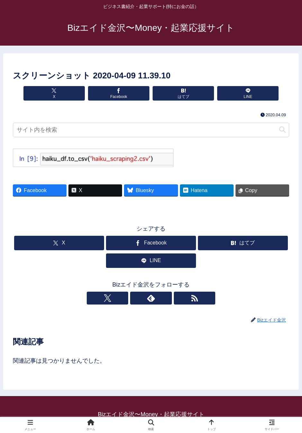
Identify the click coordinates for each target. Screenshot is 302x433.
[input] (151, 130)
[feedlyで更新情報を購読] (151, 298)
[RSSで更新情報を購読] (165, 298)
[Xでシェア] (67, 93)
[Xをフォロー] (136, 298)
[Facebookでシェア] (123, 93)
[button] (282, 130)
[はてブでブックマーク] (179, 93)
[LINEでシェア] (235, 93)
